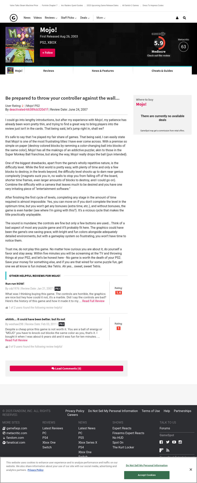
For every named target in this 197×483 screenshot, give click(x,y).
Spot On (117, 442)
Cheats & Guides (162, 71)
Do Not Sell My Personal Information (113, 411)
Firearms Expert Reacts (128, 433)
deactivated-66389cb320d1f (28, 109)
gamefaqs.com (14, 428)
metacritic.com (14, 433)
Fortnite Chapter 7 (49, 5)
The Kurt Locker (123, 447)
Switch (47, 447)
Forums (165, 428)
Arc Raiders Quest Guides (72, 5)
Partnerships (182, 411)
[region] (98, 470)
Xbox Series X (87, 442)
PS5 (81, 438)
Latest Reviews (52, 428)
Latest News (87, 428)
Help (167, 411)
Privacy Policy (74, 411)
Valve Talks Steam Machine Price (24, 5)
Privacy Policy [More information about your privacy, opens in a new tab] (35, 470)
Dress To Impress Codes (153, 5)
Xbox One (49, 442)
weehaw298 (16, 324)
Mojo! (48, 29)
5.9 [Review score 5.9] (158, 43)
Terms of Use (151, 411)
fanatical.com (13, 442)
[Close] (191, 469)
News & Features (103, 71)
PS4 (45, 438)
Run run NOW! (14, 283)
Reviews (48, 71)
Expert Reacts (121, 428)
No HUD (117, 438)
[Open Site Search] (184, 18)
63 (183, 46)
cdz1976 (14, 288)
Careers (72, 415)
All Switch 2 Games (130, 5)
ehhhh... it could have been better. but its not (35, 319)
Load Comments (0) (66, 368)
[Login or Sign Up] (177, 18)
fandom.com (13, 438)
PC (44, 433)
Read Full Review (93, 301)
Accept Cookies (147, 475)
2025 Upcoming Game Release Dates (102, 5)
